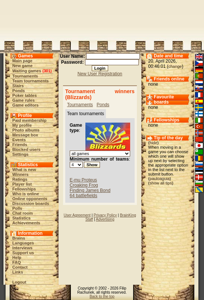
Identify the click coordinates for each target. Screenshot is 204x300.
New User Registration (100, 73)
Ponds (18, 90)
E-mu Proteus (83, 180)
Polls (17, 208)
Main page (22, 61)
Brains (18, 238)
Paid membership (29, 120)
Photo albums (26, 130)
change (175, 66)
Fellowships (24, 189)
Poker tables (24, 95)
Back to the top (102, 296)
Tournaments (25, 76)
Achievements (26, 223)
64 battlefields (83, 195)
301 (47, 71)
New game (22, 65)
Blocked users (26, 149)
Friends (19, 144)
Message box (25, 135)
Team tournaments (30, 81)
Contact (20, 267)
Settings (20, 154)
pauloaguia (160, 178)
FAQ (16, 262)
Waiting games (26, 71)
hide (153, 142)
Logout (19, 282)
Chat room (22, 213)
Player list (22, 184)
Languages (23, 243)
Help (16, 257)
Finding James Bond (90, 190)
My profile (22, 125)
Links (17, 272)
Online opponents (29, 198)
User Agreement (77, 215)
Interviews (22, 248)
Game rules (23, 100)
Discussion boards (30, 203)
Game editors (25, 105)
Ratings (19, 179)
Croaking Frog (84, 185)
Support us (23, 252)
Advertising (105, 219)
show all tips (161, 183)
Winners (20, 174)
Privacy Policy (105, 215)
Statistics (21, 218)
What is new (24, 169)
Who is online (25, 194)
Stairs (18, 85)
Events (19, 140)
